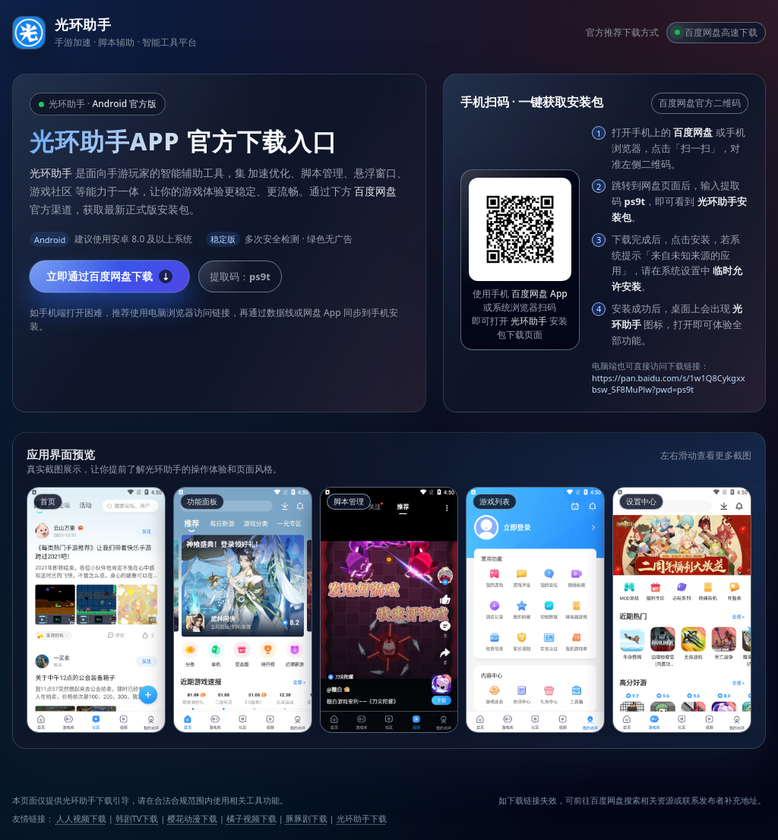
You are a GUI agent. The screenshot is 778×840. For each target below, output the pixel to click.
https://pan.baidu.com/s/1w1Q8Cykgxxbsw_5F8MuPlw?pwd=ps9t (668, 383)
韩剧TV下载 (137, 818)
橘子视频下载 (251, 818)
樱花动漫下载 (192, 818)
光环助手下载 (362, 818)
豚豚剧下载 (306, 818)
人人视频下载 (81, 818)
